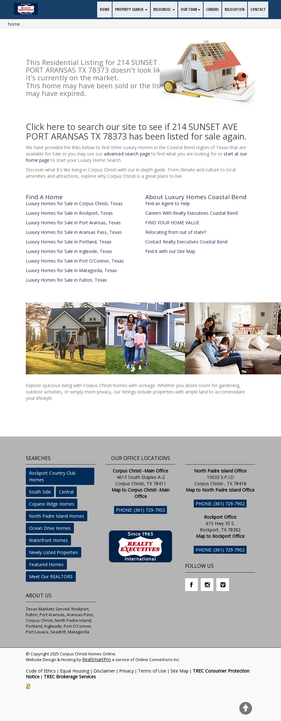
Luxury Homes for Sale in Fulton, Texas (66, 280)
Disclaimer (104, 671)
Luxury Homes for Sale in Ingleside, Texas (69, 251)
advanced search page (127, 154)
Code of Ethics (41, 671)
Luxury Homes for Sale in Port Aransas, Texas (73, 223)
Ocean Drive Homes (50, 528)
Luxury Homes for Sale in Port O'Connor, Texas (75, 261)
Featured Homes (46, 564)
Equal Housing (74, 671)
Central (66, 492)
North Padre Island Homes (56, 516)
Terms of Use (152, 671)
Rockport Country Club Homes (52, 476)
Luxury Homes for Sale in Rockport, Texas (69, 213)
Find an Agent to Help (167, 203)
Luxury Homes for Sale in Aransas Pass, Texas (74, 232)
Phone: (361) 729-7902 (140, 510)
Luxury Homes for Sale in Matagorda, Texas (71, 270)
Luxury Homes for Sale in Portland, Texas (69, 242)
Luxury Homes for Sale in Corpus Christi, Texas (74, 203)
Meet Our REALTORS (51, 576)
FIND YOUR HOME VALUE (172, 223)
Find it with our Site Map (170, 251)
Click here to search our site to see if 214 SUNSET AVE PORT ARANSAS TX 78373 (132, 131)
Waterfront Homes (48, 540)
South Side (40, 492)
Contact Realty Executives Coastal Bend (186, 242)
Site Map (179, 671)
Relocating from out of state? (175, 232)
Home (14, 24)
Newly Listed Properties (53, 552)
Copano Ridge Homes (51, 504)
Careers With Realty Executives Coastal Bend (191, 213)
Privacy (126, 671)
